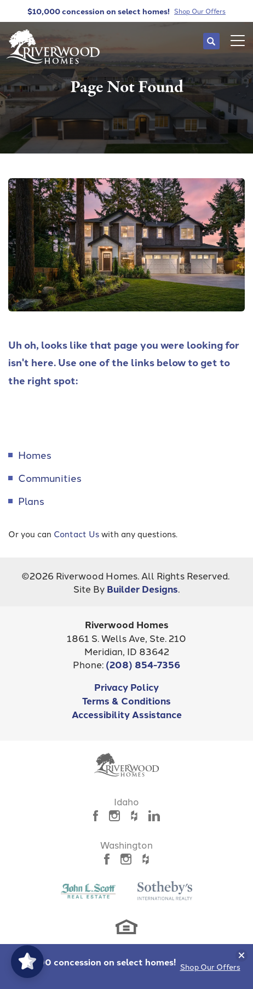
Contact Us (76, 533)
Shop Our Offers (210, 966)
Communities (50, 477)
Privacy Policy (126, 687)
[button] (211, 41)
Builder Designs (142, 588)
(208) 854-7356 (143, 664)
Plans (31, 500)
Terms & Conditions (126, 700)
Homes (34, 454)
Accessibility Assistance (127, 714)
